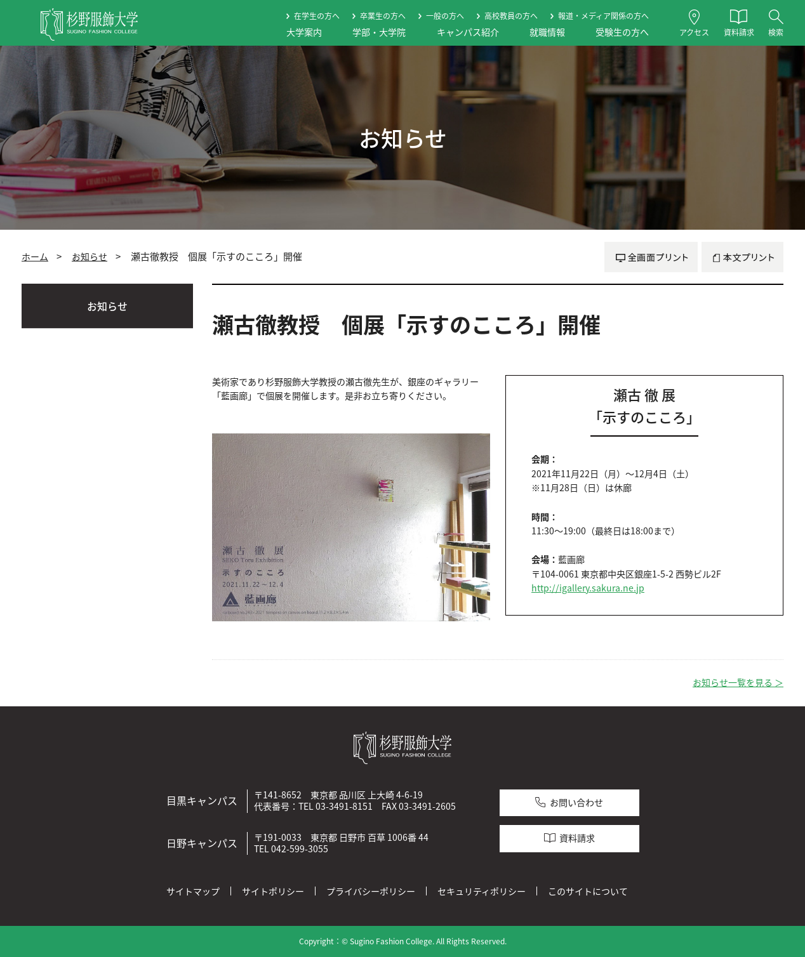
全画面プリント (651, 257)
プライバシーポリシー (370, 891)
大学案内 (304, 32)
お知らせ (89, 256)
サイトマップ (193, 891)
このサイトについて (588, 891)
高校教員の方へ (511, 16)
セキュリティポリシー (481, 891)
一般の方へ (445, 16)
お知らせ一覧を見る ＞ (738, 682)
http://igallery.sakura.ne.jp (587, 588)
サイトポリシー (273, 891)
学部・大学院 (379, 32)
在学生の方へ (317, 16)
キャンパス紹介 (468, 32)
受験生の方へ (622, 32)
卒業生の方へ (383, 16)
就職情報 (547, 32)
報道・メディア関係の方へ (603, 16)
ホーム (35, 256)
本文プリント (742, 257)
